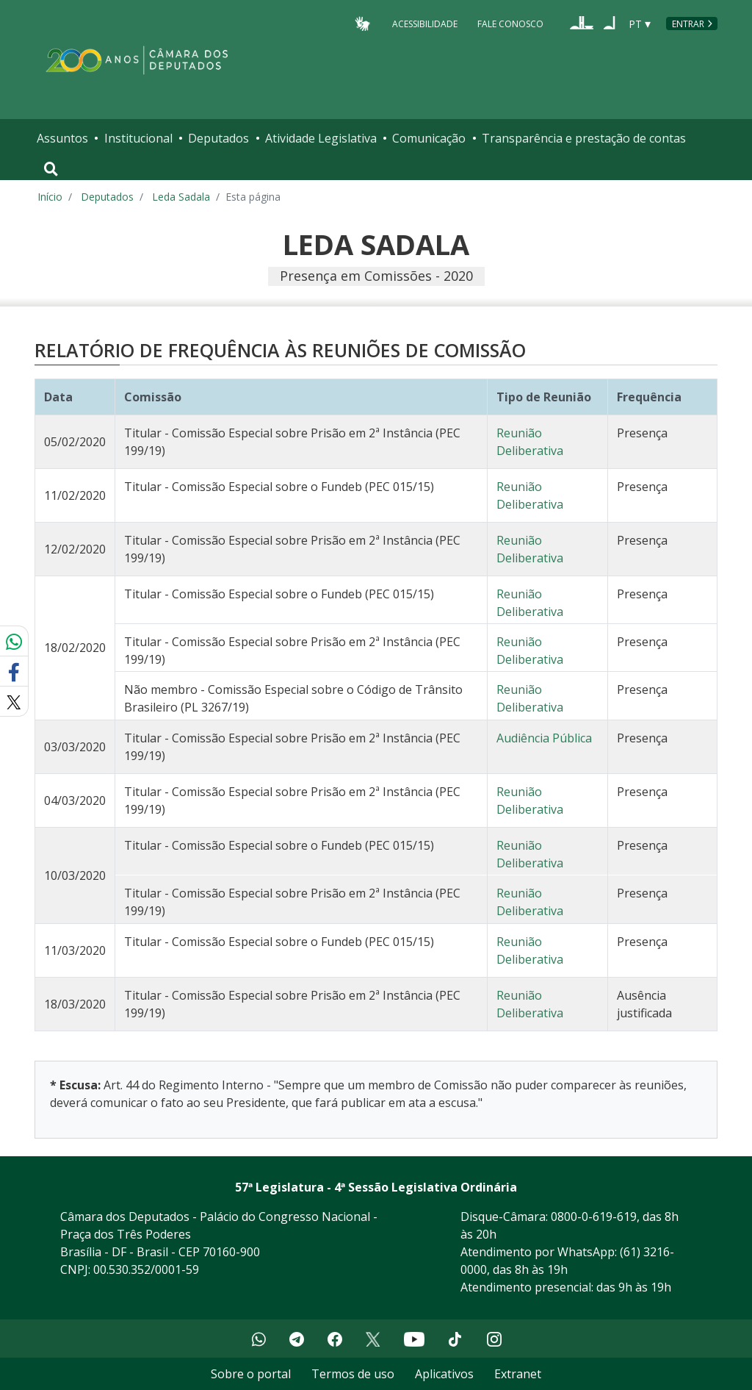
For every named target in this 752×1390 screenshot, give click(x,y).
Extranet (517, 1374)
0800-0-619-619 (594, 1216)
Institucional (138, 138)
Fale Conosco (510, 23)
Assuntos (62, 138)
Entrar (688, 24)
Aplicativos (444, 1374)
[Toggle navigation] (51, 169)
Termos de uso (352, 1374)
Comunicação (429, 138)
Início (49, 197)
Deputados (218, 138)
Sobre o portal (251, 1374)
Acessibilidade (425, 23)
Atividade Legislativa (321, 138)
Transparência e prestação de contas (584, 138)
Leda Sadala (181, 197)
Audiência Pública (544, 738)
